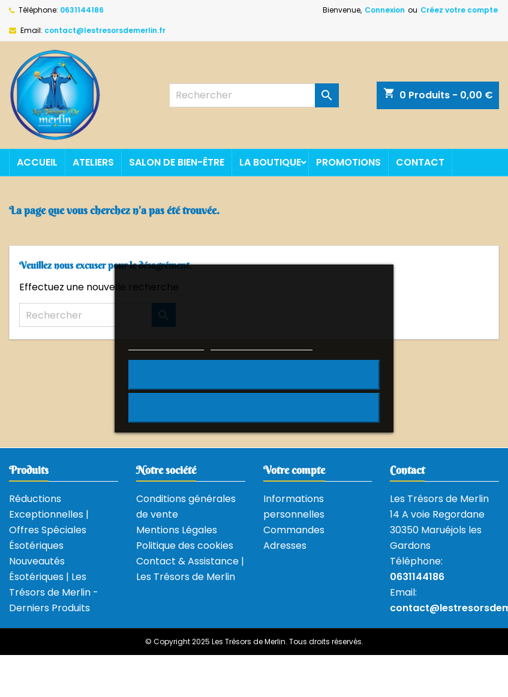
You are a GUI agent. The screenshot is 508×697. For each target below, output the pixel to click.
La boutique (270, 162)
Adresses (284, 545)
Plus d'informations (166, 345)
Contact (420, 162)
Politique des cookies (184, 545)
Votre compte (294, 470)
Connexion (385, 10)
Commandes (293, 530)
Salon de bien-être (176, 162)
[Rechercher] (253, 95)
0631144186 (82, 10)
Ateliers (93, 162)
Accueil (37, 162)
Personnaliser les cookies (261, 345)
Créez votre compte (459, 10)
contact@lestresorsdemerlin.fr (105, 30)
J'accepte (254, 408)
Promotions (348, 162)
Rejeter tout (254, 375)
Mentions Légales (176, 530)
